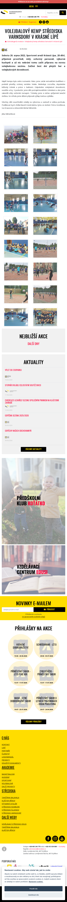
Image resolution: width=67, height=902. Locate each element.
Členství (5, 754)
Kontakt (6, 744)
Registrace (32, 22)
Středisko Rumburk (11, 807)
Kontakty (44, 17)
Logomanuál (8, 757)
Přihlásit (49, 609)
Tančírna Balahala (10, 797)
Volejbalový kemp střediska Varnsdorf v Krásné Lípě (43, 41)
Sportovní (6, 780)
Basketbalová (8, 774)
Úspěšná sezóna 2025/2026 (17, 415)
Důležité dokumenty (11, 763)
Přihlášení (23, 22)
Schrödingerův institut (14, 41)
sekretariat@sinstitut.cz (37, 849)
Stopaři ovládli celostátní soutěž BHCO (23, 385)
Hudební (5, 777)
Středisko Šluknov (10, 810)
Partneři (6, 751)
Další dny (33, 343)
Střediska (8, 790)
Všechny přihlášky (33, 721)
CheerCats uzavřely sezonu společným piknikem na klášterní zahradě (32, 401)
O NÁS (5, 737)
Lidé (3, 748)
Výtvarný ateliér (9, 804)
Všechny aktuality (33, 449)
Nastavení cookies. (36, 882)
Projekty (6, 760)
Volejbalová (7, 783)
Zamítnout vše (33, 895)
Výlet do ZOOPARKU (13, 370)
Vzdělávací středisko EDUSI (14, 824)
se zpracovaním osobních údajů (33, 617)
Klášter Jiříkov (8, 801)
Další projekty (8, 786)
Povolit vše (33, 889)
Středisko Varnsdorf (11, 813)
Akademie (8, 767)
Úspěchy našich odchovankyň (18, 430)
